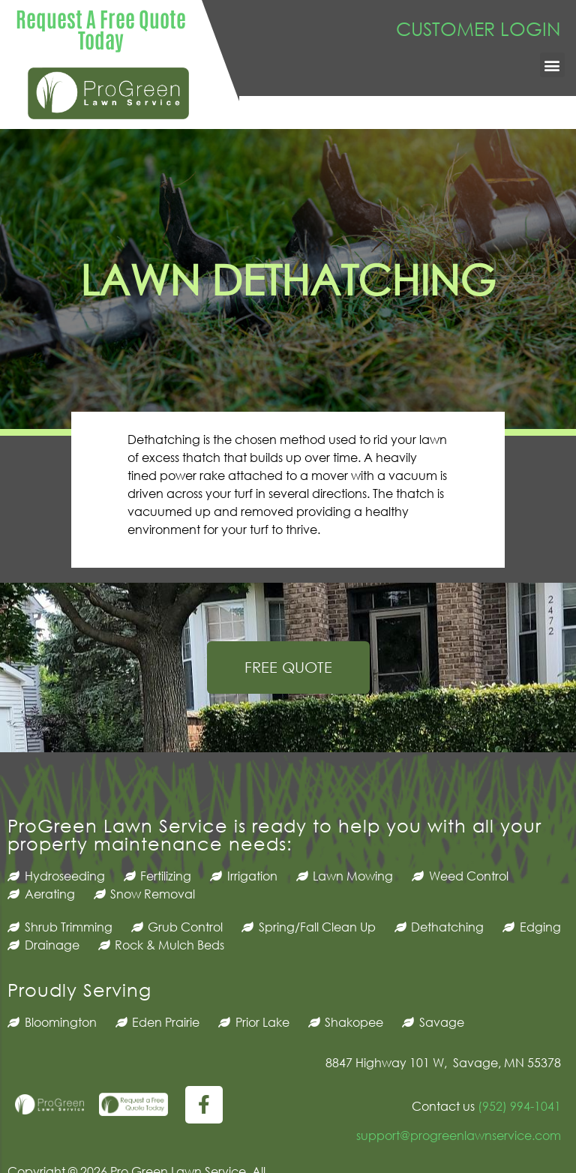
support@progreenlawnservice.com (458, 1135)
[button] (552, 64)
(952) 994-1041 (518, 1106)
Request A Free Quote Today (101, 28)
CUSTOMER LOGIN (478, 28)
